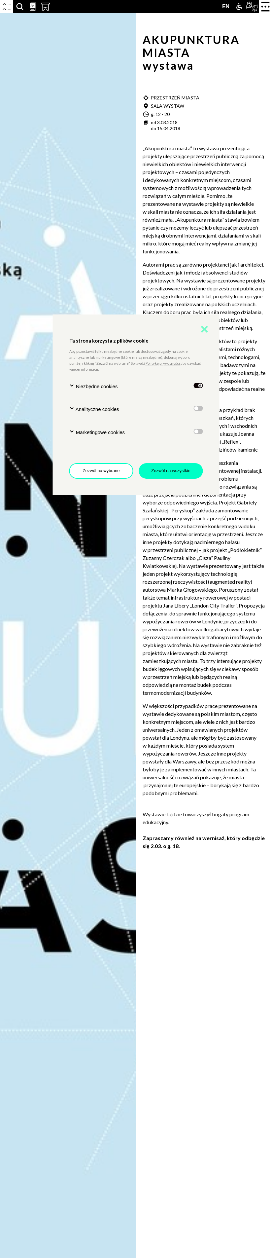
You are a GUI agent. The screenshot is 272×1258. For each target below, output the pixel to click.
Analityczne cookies (94, 409)
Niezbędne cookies (93, 386)
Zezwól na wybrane (101, 470)
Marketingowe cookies (97, 432)
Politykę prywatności (163, 363)
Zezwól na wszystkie (170, 470)
